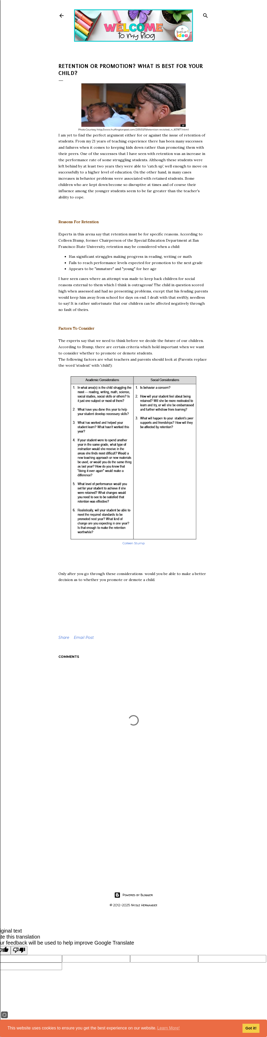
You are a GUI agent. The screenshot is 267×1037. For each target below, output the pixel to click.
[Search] (205, 14)
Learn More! (168, 1028)
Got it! (250, 1028)
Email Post (84, 637)
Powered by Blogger (133, 895)
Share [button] (63, 637)
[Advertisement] (133, 829)
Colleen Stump (133, 543)
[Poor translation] (19, 950)
